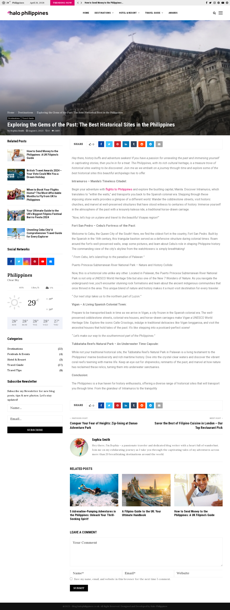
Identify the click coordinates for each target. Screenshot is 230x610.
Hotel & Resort (128, 12)
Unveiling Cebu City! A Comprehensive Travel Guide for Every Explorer (44, 233)
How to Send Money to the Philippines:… (104, 2)
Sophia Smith (17, 130)
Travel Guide (152, 12)
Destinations (103, 12)
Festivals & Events (18, 354)
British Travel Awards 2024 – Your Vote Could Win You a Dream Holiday (44, 174)
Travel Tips (14, 370)
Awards (173, 12)
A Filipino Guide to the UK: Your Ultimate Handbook (141, 513)
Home (86, 12)
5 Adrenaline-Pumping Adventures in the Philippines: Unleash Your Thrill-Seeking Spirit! (93, 515)
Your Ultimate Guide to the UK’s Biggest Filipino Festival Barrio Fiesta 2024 (44, 214)
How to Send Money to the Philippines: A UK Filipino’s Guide (194, 513)
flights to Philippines (119, 189)
